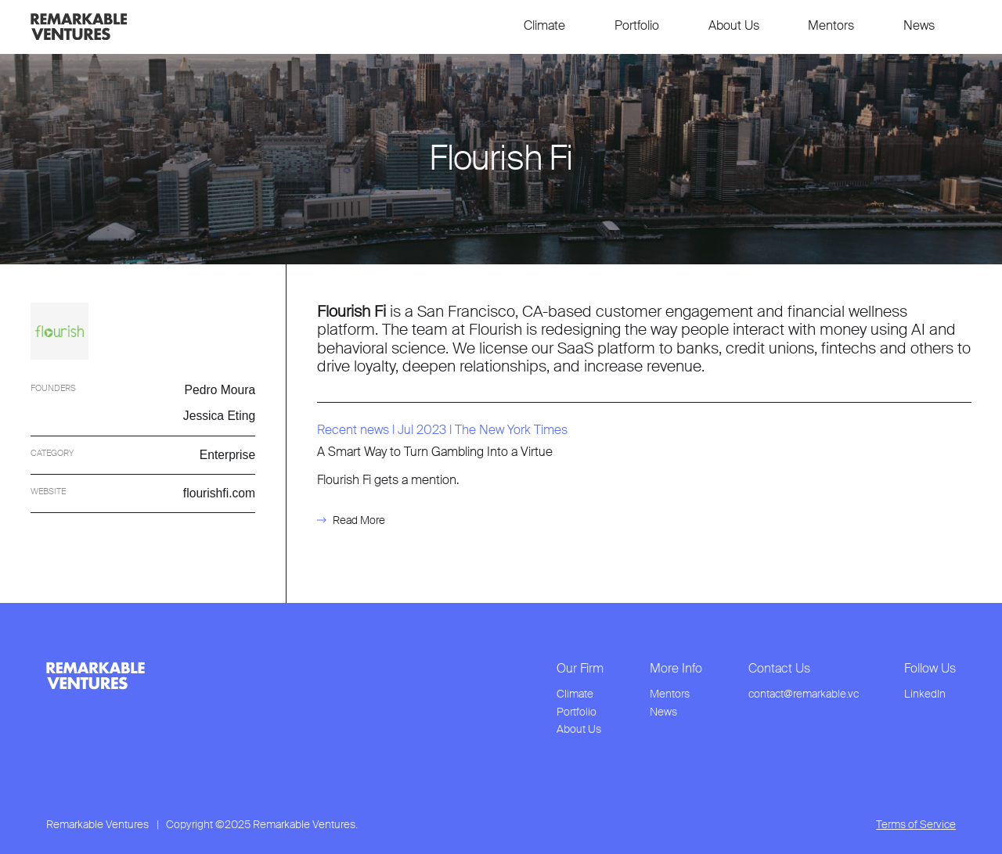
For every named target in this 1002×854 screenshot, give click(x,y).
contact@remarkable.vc (803, 694)
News (919, 26)
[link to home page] (79, 26)
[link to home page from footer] (95, 676)
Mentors (831, 26)
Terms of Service (916, 824)
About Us (733, 26)
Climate (544, 26)
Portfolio (637, 26)
